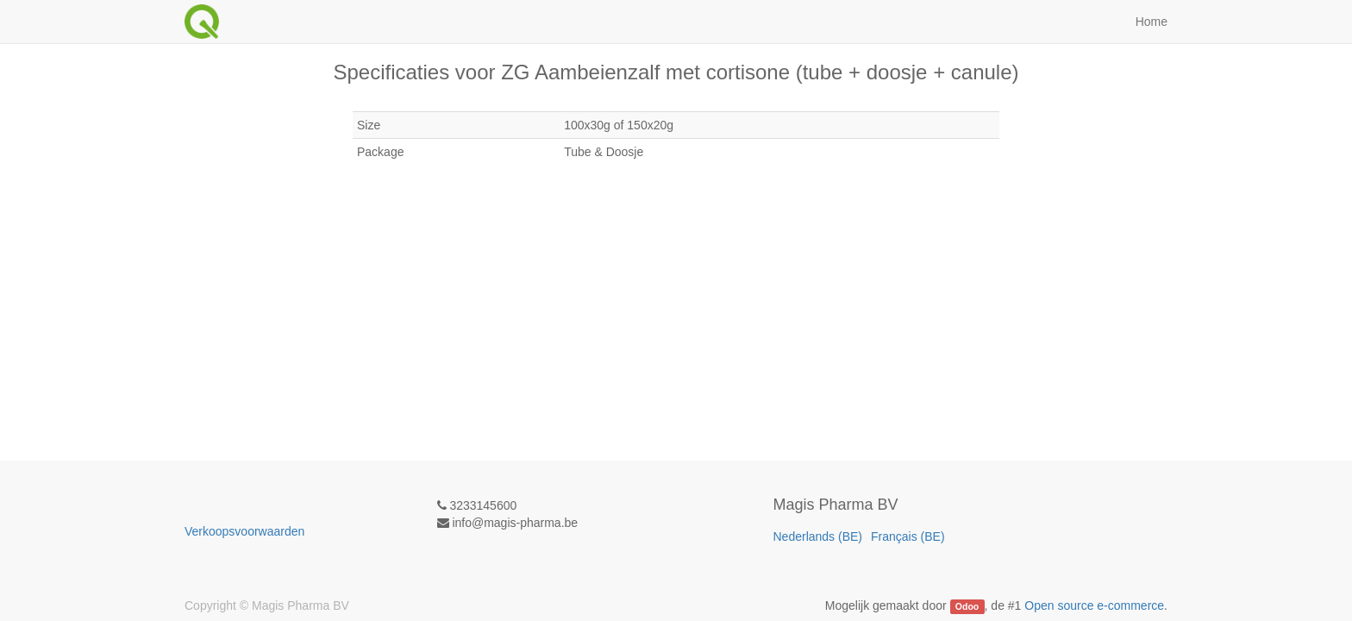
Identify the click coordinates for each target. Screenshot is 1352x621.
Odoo (967, 606)
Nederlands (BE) (818, 536)
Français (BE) (908, 536)
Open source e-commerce (1094, 605)
